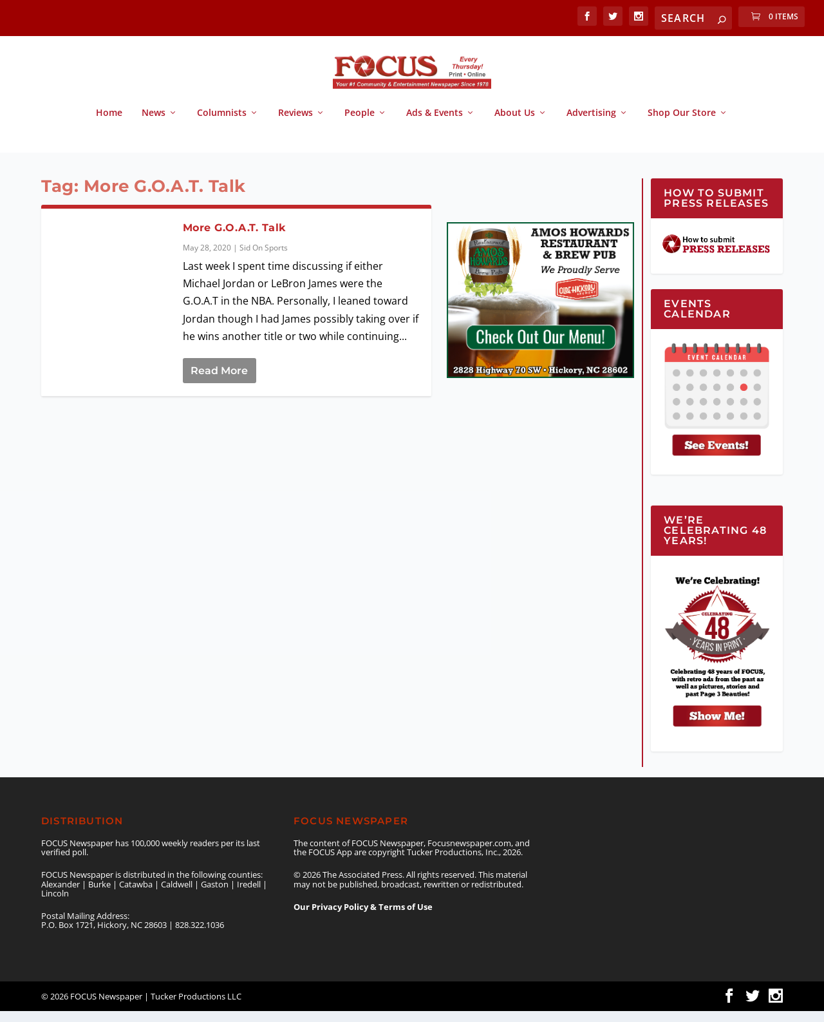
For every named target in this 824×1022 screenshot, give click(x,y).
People (359, 123)
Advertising (591, 123)
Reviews (295, 123)
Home (109, 123)
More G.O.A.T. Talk (234, 238)
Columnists (222, 123)
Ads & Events (434, 123)
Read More (219, 381)
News (153, 123)
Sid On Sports (263, 258)
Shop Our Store (682, 123)
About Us (514, 123)
